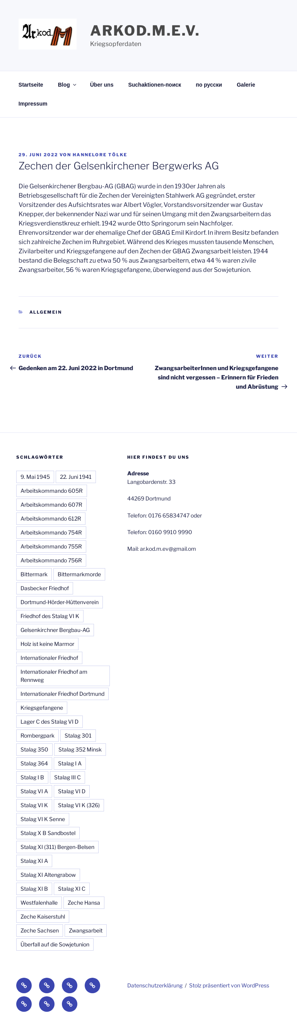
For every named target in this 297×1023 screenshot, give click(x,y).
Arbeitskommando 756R (51, 560)
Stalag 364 (34, 763)
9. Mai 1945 (35, 476)
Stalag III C (67, 777)
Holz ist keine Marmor (47, 643)
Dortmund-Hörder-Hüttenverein (59, 602)
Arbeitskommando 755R (51, 546)
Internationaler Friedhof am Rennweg (53, 675)
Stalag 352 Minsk (80, 749)
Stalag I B (32, 777)
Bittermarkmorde (79, 574)
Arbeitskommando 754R (51, 532)
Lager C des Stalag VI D (49, 721)
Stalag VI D (71, 791)
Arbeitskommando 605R (51, 490)
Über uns (102, 85)
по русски (209, 85)
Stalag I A (70, 763)
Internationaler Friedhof (49, 657)
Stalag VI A (34, 791)
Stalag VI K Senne (42, 819)
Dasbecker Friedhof (44, 588)
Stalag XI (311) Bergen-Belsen (57, 847)
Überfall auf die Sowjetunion (54, 944)
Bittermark (34, 574)
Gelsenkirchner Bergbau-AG (55, 630)
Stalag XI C (71, 888)
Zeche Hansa (84, 902)
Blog (67, 85)
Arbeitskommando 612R (50, 518)
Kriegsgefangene (41, 707)
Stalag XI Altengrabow (48, 874)
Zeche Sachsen (39, 930)
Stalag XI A (34, 860)
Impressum (33, 104)
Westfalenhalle (39, 902)
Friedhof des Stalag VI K (49, 616)
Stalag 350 (34, 749)
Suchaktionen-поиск (154, 85)
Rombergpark (37, 735)
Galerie (246, 85)
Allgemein (45, 312)
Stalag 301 (78, 735)
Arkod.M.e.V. (145, 30)
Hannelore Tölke (100, 154)
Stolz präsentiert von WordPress (229, 985)
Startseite (31, 85)
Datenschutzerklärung (155, 985)
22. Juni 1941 (76, 476)
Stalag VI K (34, 805)
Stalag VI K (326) (79, 805)
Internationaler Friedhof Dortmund (62, 693)
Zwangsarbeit (85, 930)
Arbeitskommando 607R (51, 504)
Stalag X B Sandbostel (47, 833)
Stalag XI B (34, 888)
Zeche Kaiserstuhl (42, 916)
